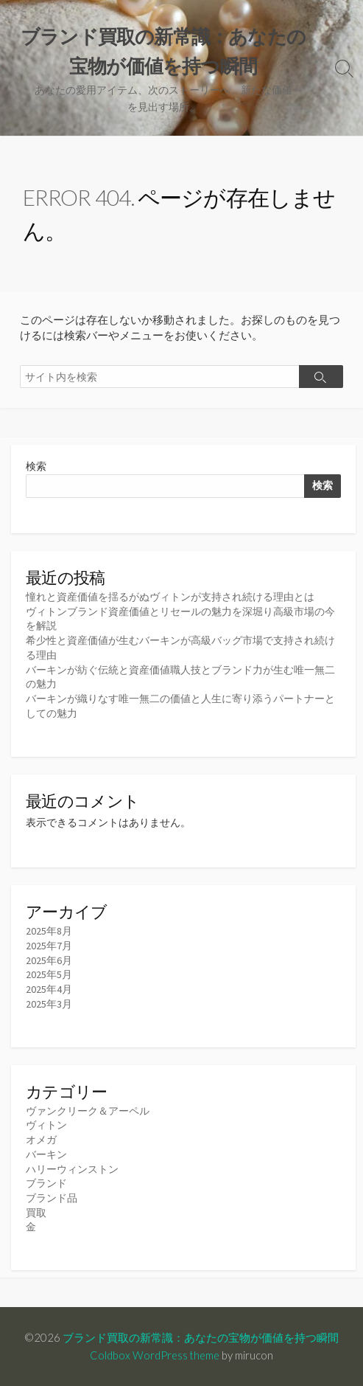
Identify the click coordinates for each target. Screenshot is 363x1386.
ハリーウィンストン (72, 1169)
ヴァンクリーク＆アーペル (87, 1111)
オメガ (41, 1139)
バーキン (46, 1154)
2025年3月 (49, 1004)
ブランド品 (51, 1198)
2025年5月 (49, 974)
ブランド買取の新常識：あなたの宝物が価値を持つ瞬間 (201, 1337)
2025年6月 (49, 960)
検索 (36, 466)
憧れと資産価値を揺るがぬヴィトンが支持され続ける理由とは (170, 596)
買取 (36, 1212)
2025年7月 (49, 945)
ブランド (46, 1183)
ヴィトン (46, 1125)
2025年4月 (49, 989)
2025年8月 (49, 931)
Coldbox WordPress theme (154, 1355)
